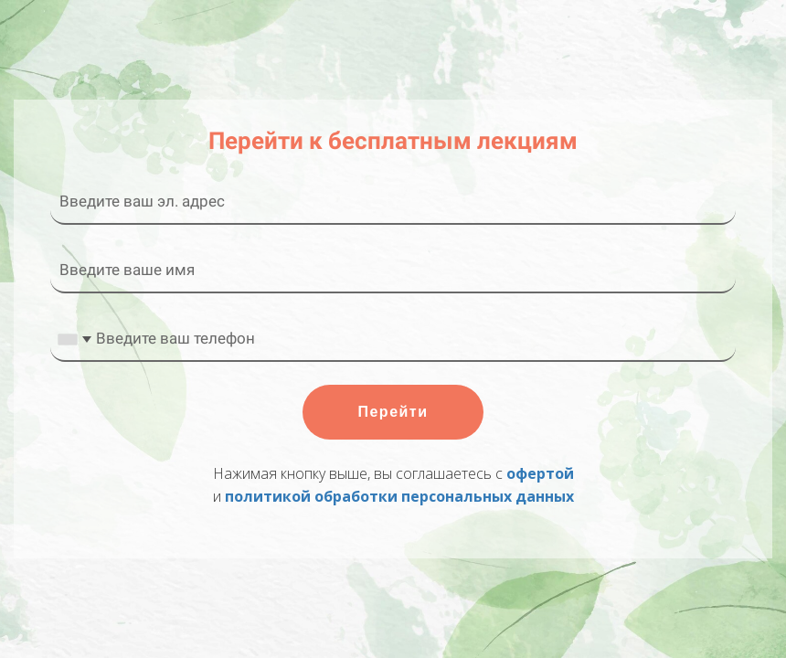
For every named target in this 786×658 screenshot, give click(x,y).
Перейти (392, 411)
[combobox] (74, 339)
